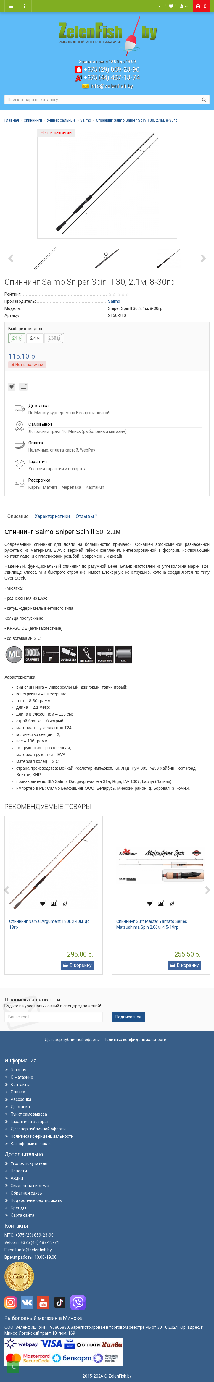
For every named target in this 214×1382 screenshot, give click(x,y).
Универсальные (61, 120)
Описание (18, 516)
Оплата (14, 1092)
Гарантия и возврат (26, 1121)
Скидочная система (26, 1185)
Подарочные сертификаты (33, 1200)
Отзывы (86, 516)
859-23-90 (112, 69)
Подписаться (128, 1016)
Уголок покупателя (25, 1163)
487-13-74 (112, 77)
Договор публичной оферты (72, 1039)
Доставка (17, 1106)
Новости (15, 1171)
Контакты (17, 1084)
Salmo (85, 120)
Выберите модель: (26, 328)
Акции (13, 1178)
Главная (11, 120)
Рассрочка (17, 1099)
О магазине (18, 1077)
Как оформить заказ (27, 1143)
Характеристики (52, 516)
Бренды (15, 1207)
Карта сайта (19, 1215)
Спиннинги (33, 120)
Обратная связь (23, 1193)
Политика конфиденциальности (135, 1039)
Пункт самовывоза (25, 1114)
